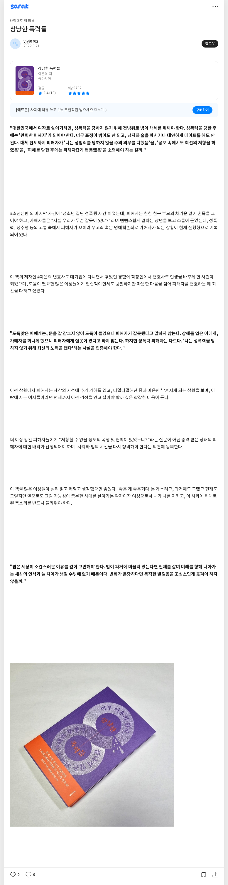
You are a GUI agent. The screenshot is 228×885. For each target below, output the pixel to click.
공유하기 (215, 875)
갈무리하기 (204, 875)
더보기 (215, 6)
